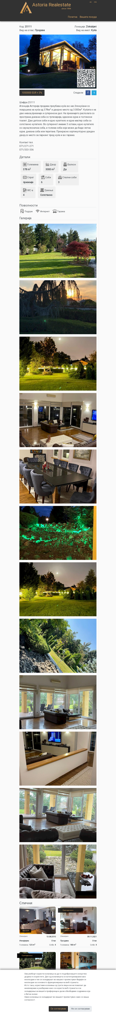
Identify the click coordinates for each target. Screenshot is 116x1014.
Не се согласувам (80, 1008)
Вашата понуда (88, 16)
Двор (51, 164)
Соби (46, 177)
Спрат (28, 177)
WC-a (28, 190)
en (91, 2)
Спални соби (67, 177)
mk (95, 2)
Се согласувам (58, 1008)
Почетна (72, 16)
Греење (46, 190)
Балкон (69, 164)
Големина (30, 164)
